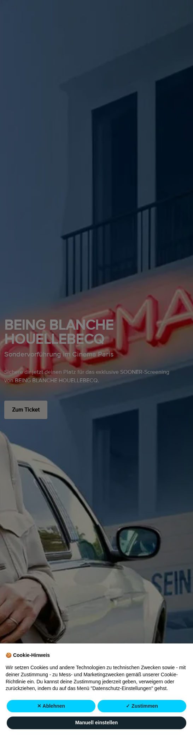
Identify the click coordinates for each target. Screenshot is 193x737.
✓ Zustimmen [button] (142, 706)
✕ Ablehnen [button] (51, 706)
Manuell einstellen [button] (96, 722)
